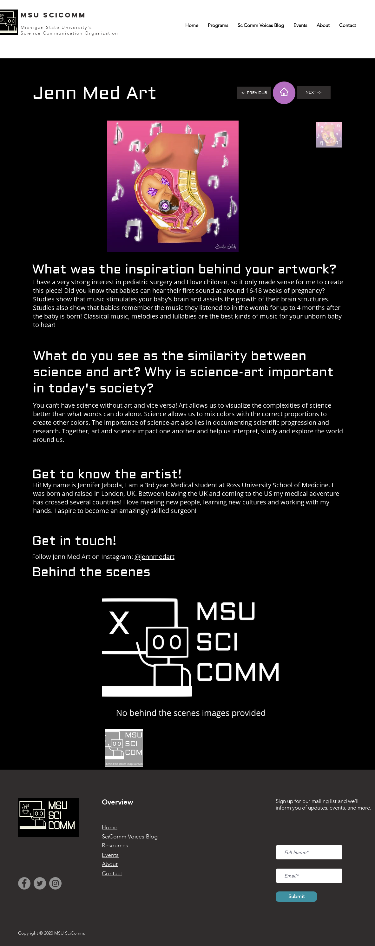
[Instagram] (55, 883)
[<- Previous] (254, 93)
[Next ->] (314, 92)
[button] (218, 25)
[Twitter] (40, 883)
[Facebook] (24, 883)
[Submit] (296, 896)
